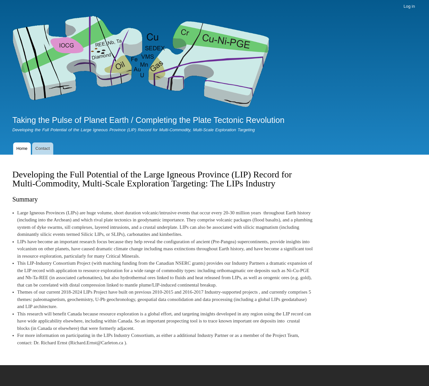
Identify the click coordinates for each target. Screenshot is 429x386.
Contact (42, 148)
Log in (409, 6)
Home (22, 148)
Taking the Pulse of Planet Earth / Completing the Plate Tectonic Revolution (149, 120)
